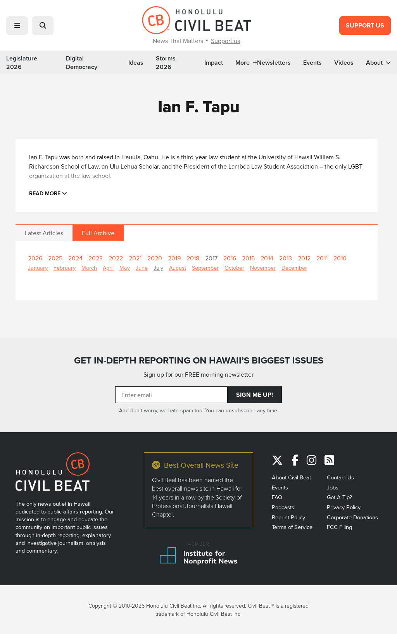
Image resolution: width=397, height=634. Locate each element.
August (177, 268)
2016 (229, 258)
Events (312, 63)
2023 (95, 258)
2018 (192, 258)
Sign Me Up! (254, 394)
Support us (225, 40)
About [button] (378, 63)
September (205, 268)
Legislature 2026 (21, 62)
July (158, 268)
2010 (340, 258)
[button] (17, 25)
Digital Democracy (81, 62)
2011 (322, 258)
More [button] (246, 63)
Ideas (135, 63)
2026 (35, 258)
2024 (75, 258)
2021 (135, 258)
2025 (55, 258)
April (108, 268)
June (142, 268)
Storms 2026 (166, 62)
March (89, 268)
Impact (213, 63)
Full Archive (98, 233)
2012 (304, 258)
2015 (248, 258)
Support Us (365, 25)
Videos (344, 63)
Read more (48, 193)
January (38, 268)
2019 (174, 258)
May (124, 268)
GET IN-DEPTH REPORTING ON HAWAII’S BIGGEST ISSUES (198, 360)
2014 (267, 258)
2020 (154, 258)
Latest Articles (44, 233)
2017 (211, 258)
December (294, 268)
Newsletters (274, 63)
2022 (116, 258)
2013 (285, 258)
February (65, 268)
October (234, 268)
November (263, 268)
